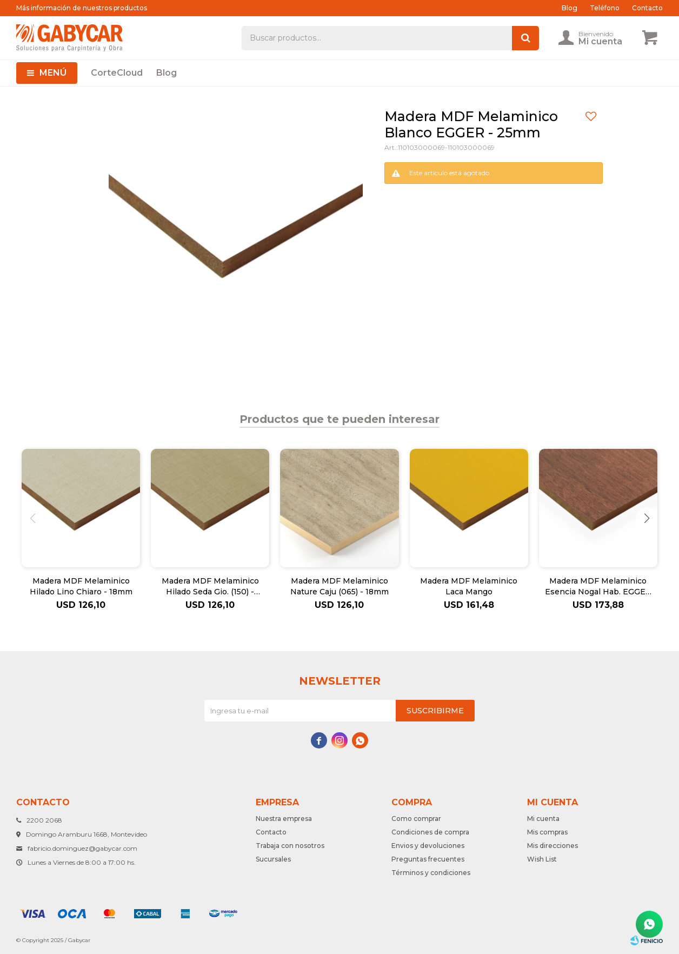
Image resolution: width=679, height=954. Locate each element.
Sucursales (273, 859)
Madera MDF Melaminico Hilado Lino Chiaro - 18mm (81, 586)
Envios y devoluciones (427, 846)
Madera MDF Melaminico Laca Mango (468, 586)
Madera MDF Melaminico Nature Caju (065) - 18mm (339, 586)
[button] (646, 518)
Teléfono (605, 8)
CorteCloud (117, 73)
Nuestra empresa (284, 818)
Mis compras (547, 832)
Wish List (542, 859)
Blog (166, 73)
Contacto (647, 8)
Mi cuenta (543, 818)
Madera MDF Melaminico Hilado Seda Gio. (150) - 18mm (210, 586)
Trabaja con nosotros (290, 846)
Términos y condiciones (430, 873)
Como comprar (416, 818)
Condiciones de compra (430, 832)
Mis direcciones (552, 846)
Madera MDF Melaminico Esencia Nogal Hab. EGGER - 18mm (598, 586)
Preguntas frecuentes (427, 859)
